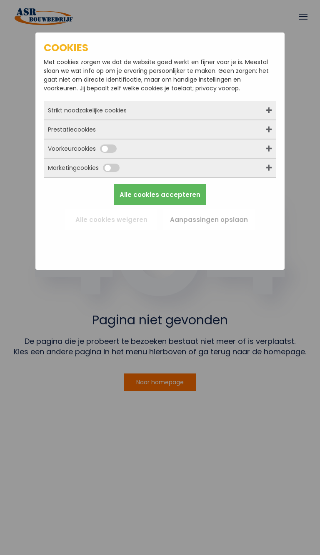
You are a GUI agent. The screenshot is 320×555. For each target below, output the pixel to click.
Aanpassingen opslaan (209, 219)
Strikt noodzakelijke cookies (87, 110)
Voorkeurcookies (82, 148)
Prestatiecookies (72, 129)
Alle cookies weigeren (111, 219)
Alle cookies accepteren (160, 194)
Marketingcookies (84, 168)
